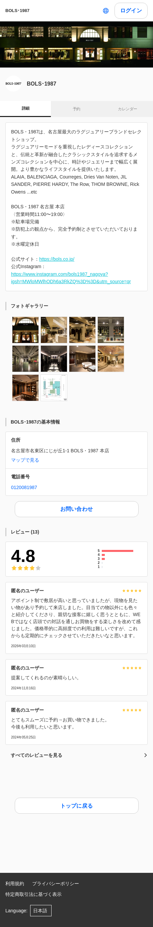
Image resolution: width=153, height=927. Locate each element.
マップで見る (25, 460)
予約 (76, 109)
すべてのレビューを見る (79, 755)
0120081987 (24, 487)
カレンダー (127, 109)
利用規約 (14, 883)
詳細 (25, 108)
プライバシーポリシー (55, 883)
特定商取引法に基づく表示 (33, 894)
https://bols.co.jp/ (56, 259)
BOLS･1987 (17, 10)
